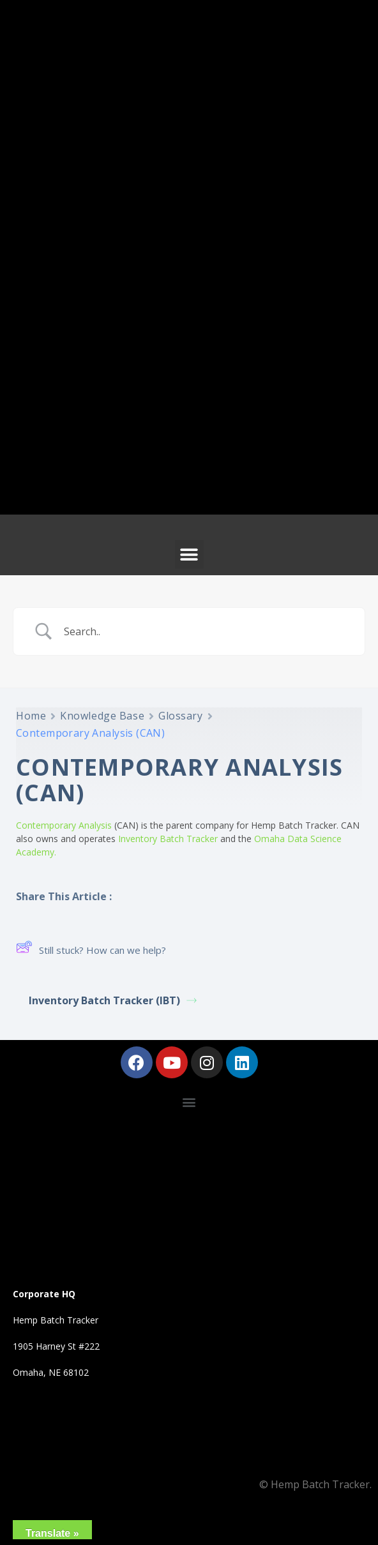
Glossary (180, 716)
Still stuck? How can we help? (91, 949)
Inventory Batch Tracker (168, 839)
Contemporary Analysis (64, 825)
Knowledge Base (102, 716)
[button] (189, 554)
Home (31, 716)
